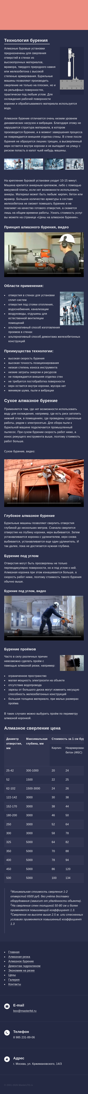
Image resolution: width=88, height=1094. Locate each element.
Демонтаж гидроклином (24, 966)
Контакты (14, 984)
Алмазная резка (19, 956)
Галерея (14, 979)
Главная (14, 952)
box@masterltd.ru (24, 1010)
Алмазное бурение (21, 961)
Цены (12, 975)
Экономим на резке (21, 970)
